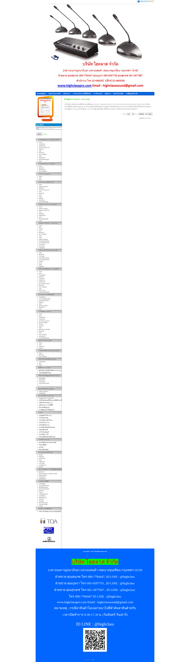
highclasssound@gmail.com (115, 602)
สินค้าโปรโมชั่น (118, 93)
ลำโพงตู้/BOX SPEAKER (72, 99)
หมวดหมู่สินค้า (41, 93)
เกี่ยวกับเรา (66, 93)
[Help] (45, 134)
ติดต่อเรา (108, 93)
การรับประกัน (98, 93)
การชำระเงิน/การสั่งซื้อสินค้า (82, 93)
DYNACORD (85, 99)
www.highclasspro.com (72, 602)
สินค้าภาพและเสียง (55, 93)
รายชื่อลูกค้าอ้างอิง (132, 93)
